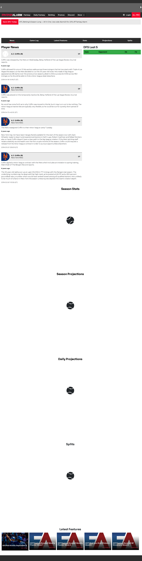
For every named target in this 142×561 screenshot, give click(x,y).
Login (128, 15)
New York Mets (17, 90)
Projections (107, 40)
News (12, 40)
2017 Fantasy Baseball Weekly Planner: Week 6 (70, 544)
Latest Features (60, 40)
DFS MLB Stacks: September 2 (14, 545)
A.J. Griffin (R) (17, 54)
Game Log (34, 40)
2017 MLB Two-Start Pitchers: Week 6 (97, 544)
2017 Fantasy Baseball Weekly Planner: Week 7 (42, 544)
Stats (85, 40)
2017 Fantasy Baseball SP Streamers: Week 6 (123, 544)
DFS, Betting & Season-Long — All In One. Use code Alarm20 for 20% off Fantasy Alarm (53, 22)
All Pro (136, 15)
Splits (130, 40)
